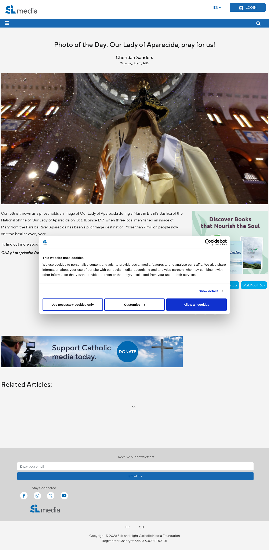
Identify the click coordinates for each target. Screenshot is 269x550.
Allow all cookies (196, 304)
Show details (208, 291)
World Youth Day (254, 285)
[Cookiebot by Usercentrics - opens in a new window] (208, 242)
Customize (134, 304)
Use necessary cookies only (72, 304)
